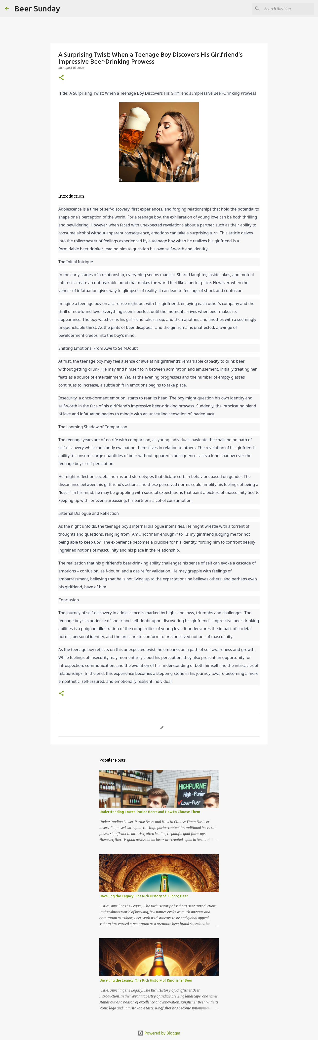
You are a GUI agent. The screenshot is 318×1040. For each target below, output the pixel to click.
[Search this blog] (288, 9)
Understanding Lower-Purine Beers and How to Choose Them (149, 812)
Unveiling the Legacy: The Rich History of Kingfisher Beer (145, 980)
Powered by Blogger (159, 1033)
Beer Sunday (37, 8)
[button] (61, 78)
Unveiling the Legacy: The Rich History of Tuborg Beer (143, 896)
